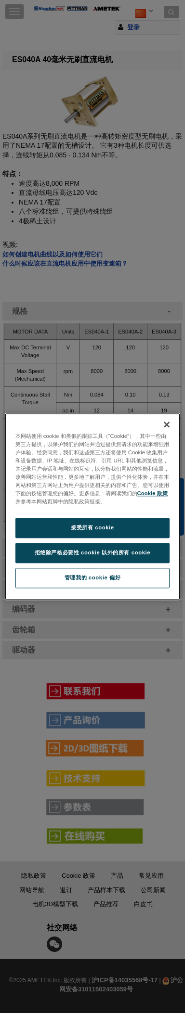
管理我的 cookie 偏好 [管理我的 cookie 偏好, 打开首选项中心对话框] (92, 577)
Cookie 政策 (152, 493)
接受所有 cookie (92, 527)
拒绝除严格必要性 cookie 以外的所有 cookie (93, 552)
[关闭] (166, 424)
